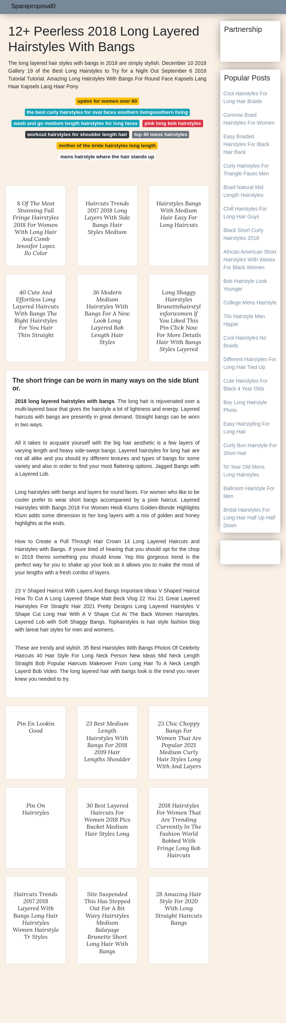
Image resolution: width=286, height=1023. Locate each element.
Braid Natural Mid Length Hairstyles (243, 191)
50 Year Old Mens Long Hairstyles (244, 471)
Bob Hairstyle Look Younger (245, 285)
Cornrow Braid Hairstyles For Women (249, 119)
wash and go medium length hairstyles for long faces (75, 123)
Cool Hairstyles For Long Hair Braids (245, 97)
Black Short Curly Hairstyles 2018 (243, 234)
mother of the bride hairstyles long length (107, 145)
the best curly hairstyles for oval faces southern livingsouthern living (107, 112)
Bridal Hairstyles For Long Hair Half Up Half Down (249, 517)
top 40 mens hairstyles (160, 134)
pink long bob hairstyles (172, 123)
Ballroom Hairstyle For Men (249, 492)
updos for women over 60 (107, 101)
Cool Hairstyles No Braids (244, 342)
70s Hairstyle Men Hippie (244, 320)
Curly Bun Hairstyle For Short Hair (250, 449)
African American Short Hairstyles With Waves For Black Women (249, 259)
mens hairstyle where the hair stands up (107, 156)
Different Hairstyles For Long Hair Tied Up (249, 363)
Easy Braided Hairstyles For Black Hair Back (246, 144)
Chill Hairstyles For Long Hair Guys (245, 213)
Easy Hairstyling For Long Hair (246, 428)
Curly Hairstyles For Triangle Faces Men (246, 169)
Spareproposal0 (33, 6)
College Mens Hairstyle (250, 303)
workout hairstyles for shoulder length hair (77, 134)
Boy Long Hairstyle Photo (245, 406)
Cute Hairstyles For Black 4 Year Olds (245, 385)
